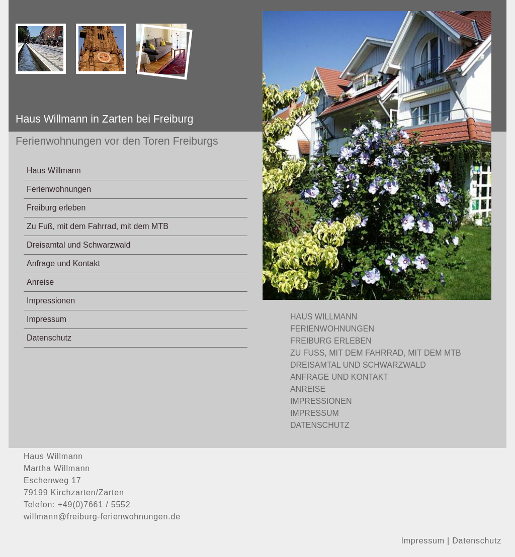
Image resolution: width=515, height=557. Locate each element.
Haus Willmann (54, 170)
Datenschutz (49, 337)
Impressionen (51, 300)
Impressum (46, 319)
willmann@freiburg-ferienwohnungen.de (102, 516)
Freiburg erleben (56, 207)
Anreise (40, 282)
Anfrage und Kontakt (63, 263)
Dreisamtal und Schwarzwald (78, 245)
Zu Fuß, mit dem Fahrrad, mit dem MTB (97, 226)
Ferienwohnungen (59, 189)
